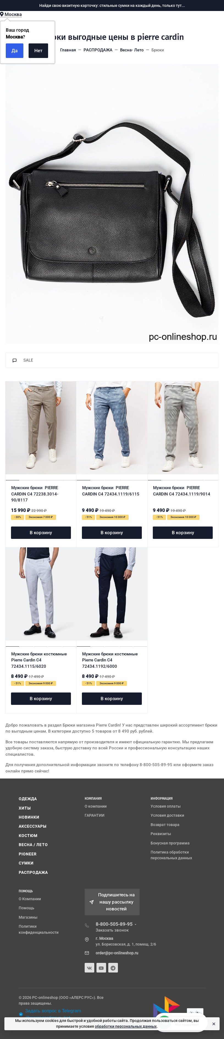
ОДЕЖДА (28, 799)
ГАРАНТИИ (94, 815)
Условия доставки (167, 815)
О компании (96, 806)
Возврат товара (165, 824)
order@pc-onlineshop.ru (117, 953)
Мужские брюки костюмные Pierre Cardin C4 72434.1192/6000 (110, 660)
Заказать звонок (112, 930)
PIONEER (28, 854)
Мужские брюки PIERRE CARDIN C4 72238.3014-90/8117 (34, 494)
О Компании (30, 899)
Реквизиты (161, 834)
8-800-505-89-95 (114, 924)
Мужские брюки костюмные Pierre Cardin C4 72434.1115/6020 (39, 660)
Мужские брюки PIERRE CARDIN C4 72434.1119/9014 (181, 491)
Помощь (26, 908)
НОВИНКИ (29, 817)
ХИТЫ (25, 808)
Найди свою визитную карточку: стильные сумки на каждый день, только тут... (112, 5)
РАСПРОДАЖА (33, 872)
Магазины (28, 917)
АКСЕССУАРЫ (33, 826)
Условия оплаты (166, 806)
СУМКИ (26, 863)
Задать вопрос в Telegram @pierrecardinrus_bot (50, 1014)
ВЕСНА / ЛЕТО (33, 845)
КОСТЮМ (28, 835)
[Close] (213, 1024)
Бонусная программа (170, 843)
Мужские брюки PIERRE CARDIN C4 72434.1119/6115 (110, 491)
